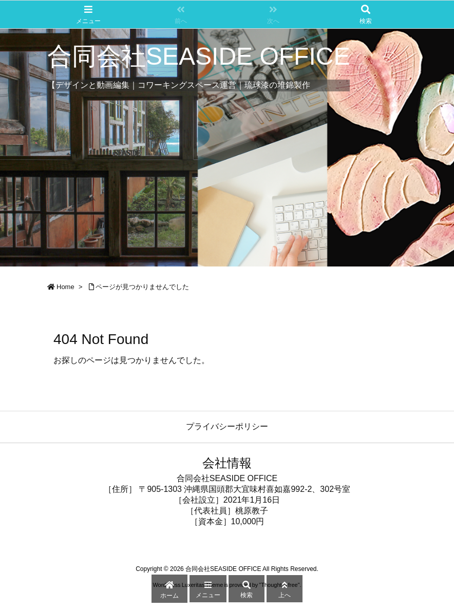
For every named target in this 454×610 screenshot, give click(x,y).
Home (65, 287)
